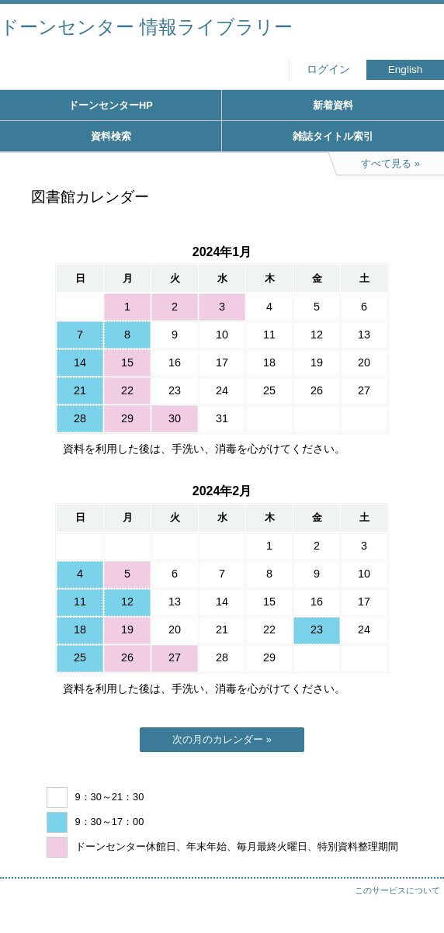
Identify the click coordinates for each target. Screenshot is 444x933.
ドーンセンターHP (110, 105)
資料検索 (111, 136)
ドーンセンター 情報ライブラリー (146, 26)
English (405, 69)
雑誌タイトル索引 (333, 136)
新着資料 (333, 105)
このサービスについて (397, 890)
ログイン (328, 69)
